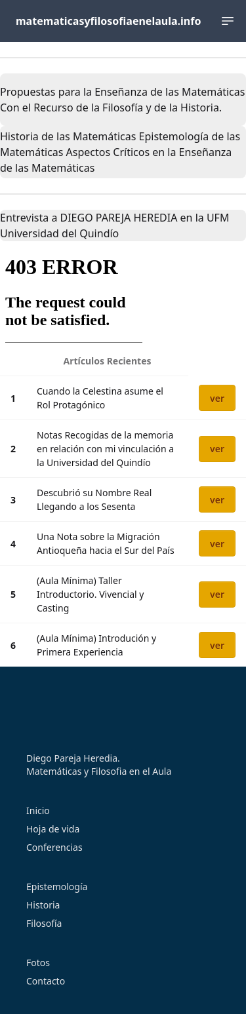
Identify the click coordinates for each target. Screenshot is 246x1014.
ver (217, 398)
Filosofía (44, 923)
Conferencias (54, 847)
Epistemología (56, 886)
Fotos (38, 962)
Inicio (38, 810)
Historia (43, 905)
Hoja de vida (52, 829)
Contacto (45, 981)
